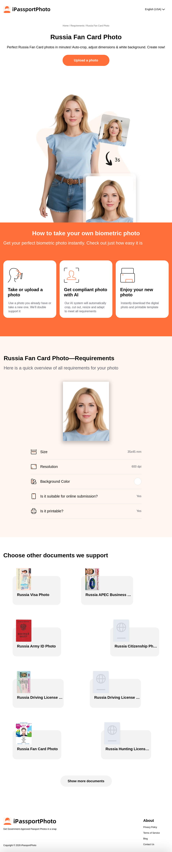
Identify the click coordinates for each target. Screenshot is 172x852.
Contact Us (148, 817)
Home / (66, 25)
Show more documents (86, 754)
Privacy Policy (150, 800)
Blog (145, 811)
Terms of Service (151, 805)
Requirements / (78, 25)
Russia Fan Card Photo (97, 25)
